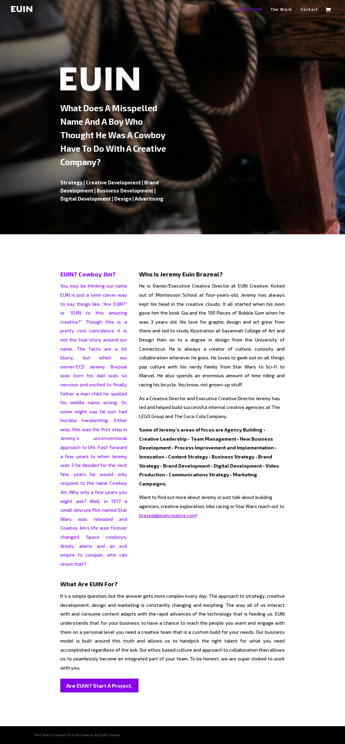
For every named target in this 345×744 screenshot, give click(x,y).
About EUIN (249, 9)
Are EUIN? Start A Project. (99, 685)
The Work (281, 9)
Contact (309, 9)
